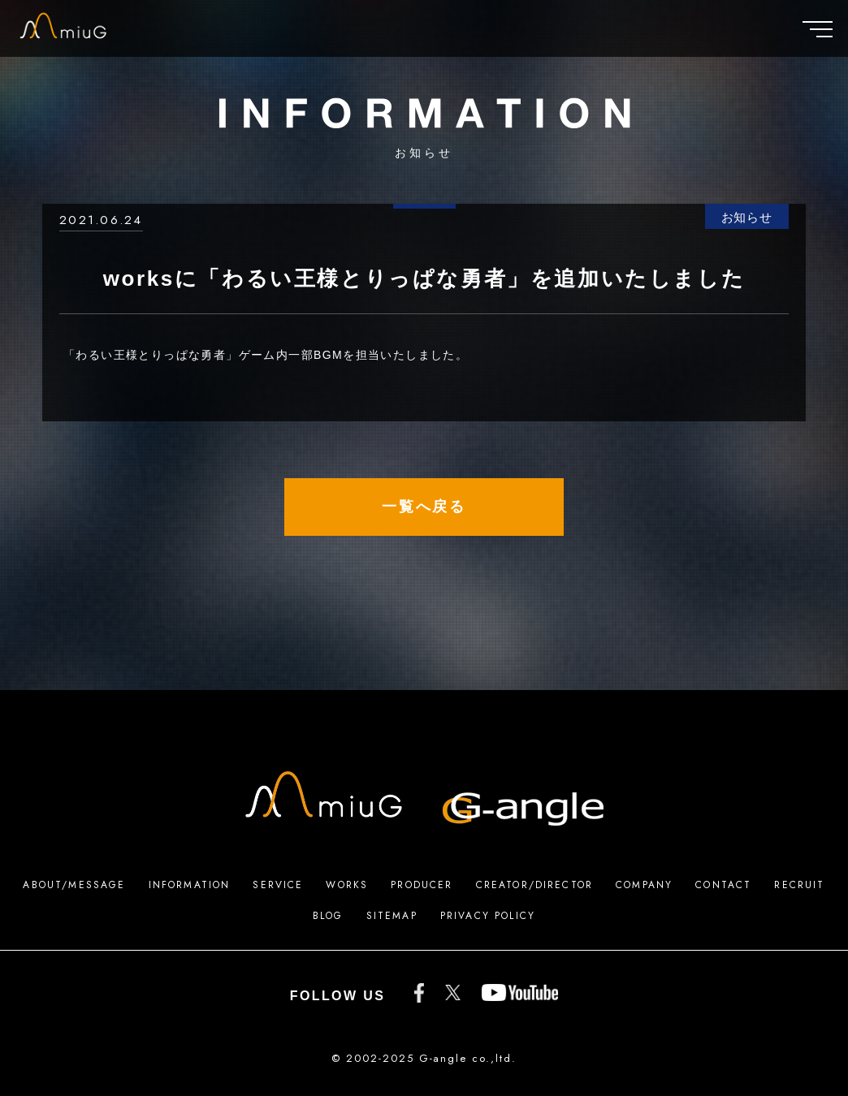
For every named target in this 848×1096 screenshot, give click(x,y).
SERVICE (278, 885)
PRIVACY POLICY (487, 915)
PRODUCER (421, 885)
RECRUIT (799, 885)
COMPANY (644, 885)
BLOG (328, 915)
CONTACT (723, 885)
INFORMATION (190, 885)
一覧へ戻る (424, 506)
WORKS (347, 885)
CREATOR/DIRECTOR (535, 885)
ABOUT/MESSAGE (74, 885)
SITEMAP (392, 915)
